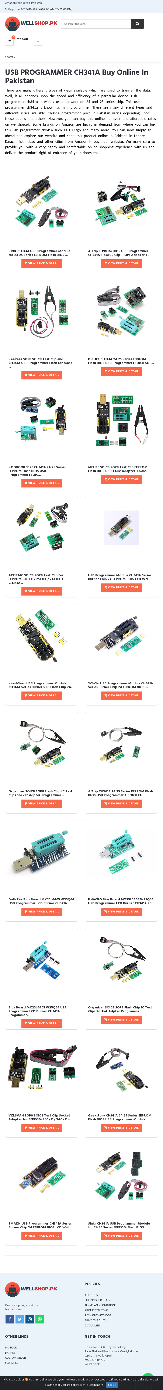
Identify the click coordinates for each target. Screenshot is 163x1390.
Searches (11, 1363)
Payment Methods (98, 1315)
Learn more (96, 1385)
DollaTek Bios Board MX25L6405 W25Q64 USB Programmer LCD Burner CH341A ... (41, 901)
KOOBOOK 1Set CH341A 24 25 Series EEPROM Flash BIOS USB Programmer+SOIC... (37, 471)
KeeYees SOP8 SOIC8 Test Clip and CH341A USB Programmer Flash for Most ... (40, 363)
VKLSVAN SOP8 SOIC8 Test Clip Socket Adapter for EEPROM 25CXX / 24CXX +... (40, 1117)
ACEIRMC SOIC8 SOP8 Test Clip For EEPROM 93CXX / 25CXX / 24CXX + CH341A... (36, 579)
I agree (112, 1385)
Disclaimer (92, 1325)
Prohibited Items (96, 1310)
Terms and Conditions (100, 1305)
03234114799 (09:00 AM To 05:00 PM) (46, 9)
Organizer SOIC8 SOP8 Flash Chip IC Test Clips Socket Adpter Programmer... (40, 793)
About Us (91, 1295)
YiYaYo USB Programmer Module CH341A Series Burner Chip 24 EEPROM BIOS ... (120, 685)
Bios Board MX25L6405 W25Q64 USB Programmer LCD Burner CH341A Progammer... (37, 1011)
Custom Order (15, 1357)
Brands (10, 1352)
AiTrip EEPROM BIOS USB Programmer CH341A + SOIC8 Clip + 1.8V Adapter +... (119, 253)
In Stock (11, 1347)
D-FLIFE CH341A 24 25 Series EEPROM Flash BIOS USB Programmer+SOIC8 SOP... (121, 361)
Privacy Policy (95, 1320)
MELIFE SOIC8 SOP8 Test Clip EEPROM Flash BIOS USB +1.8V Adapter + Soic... (118, 469)
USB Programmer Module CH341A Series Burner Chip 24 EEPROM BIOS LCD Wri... (119, 577)
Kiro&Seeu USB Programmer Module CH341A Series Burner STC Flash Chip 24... (40, 685)
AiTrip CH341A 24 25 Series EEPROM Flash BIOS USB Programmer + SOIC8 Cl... (120, 793)
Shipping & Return (97, 1300)
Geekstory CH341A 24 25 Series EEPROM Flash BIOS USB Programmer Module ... (120, 1117)
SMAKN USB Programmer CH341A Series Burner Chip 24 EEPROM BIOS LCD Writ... (40, 1225)
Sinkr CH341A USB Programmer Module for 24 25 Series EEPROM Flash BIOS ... (39, 253)
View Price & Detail (42, 263)
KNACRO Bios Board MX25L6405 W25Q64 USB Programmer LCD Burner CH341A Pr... (121, 901)
